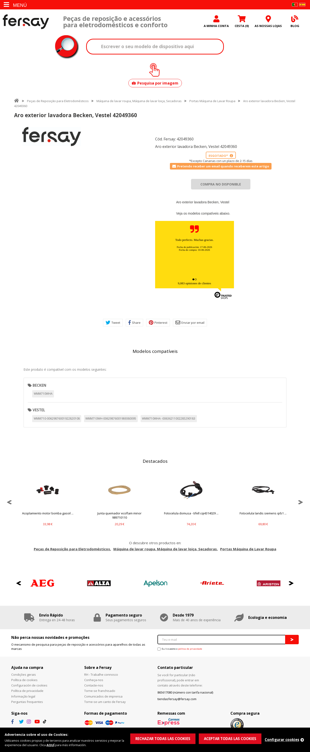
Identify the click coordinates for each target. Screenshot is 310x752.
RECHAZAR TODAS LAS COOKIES (162, 738)
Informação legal (23, 696)
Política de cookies (24, 680)
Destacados (155, 461)
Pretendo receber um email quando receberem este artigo (220, 166)
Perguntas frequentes (27, 702)
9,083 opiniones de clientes (194, 283)
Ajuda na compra (27, 667)
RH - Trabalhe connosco (101, 674)
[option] (51, 136)
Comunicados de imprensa (103, 696)
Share (134, 322)
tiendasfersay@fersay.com (176, 699)
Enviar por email (190, 322)
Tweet (113, 322)
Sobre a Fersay (97, 667)
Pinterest (158, 322)
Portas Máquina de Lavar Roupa (212, 101)
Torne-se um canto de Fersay (105, 702)
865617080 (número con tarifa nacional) (185, 692)
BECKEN (39, 385)
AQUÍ (50, 745)
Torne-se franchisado (99, 691)
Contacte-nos (93, 685)
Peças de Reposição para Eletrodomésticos (58, 101)
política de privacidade (190, 648)
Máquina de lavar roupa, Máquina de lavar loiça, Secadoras (139, 101)
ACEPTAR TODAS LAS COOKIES (230, 738)
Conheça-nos (93, 680)
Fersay (25, 21)
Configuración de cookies (29, 685)
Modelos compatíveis (155, 351)
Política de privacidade (27, 691)
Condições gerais (23, 674)
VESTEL (39, 410)
